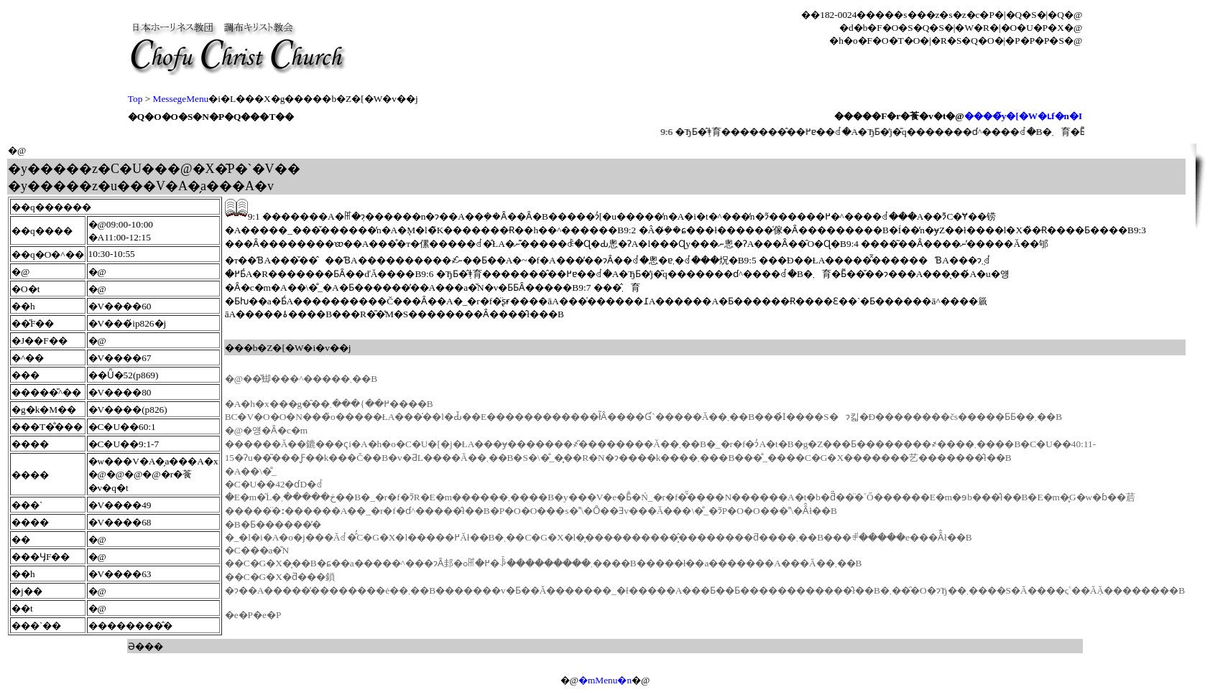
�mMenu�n (605, 680)
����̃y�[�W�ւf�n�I (1023, 116)
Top (135, 98)
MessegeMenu (181, 98)
